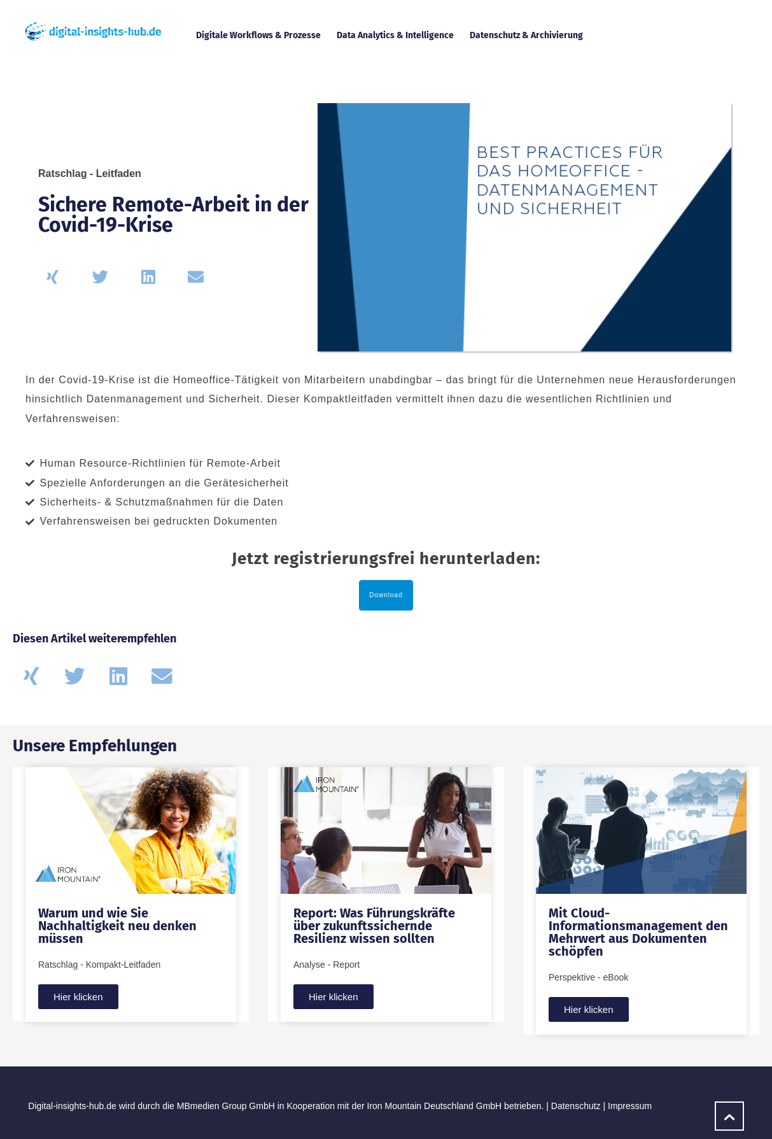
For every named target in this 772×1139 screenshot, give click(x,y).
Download (385, 594)
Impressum (630, 1106)
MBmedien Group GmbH (226, 1106)
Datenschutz (576, 1106)
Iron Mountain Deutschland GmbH (434, 1106)
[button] (52, 276)
